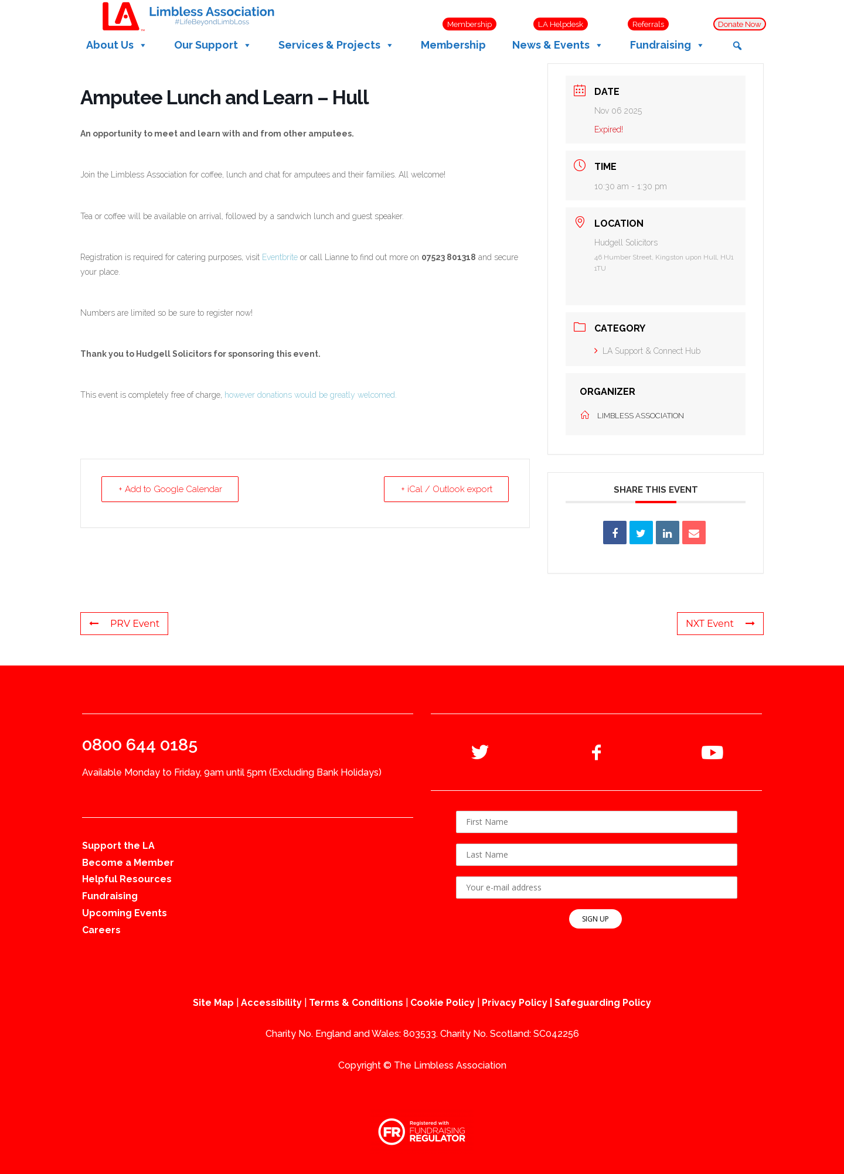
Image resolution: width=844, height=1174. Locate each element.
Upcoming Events (124, 913)
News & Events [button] (558, 45)
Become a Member (128, 862)
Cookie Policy (442, 1002)
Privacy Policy (514, 1002)
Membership (453, 45)
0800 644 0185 (140, 745)
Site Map (213, 1002)
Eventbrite (280, 257)
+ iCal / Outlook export (446, 489)
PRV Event (124, 623)
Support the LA (118, 845)
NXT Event (720, 623)
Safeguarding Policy (602, 1002)
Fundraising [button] (667, 45)
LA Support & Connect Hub (647, 351)
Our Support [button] (213, 45)
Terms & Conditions (356, 1002)
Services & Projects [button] (336, 45)
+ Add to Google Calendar (170, 489)
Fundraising (110, 896)
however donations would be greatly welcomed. (310, 395)
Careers (101, 930)
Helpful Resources (127, 879)
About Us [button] (117, 45)
